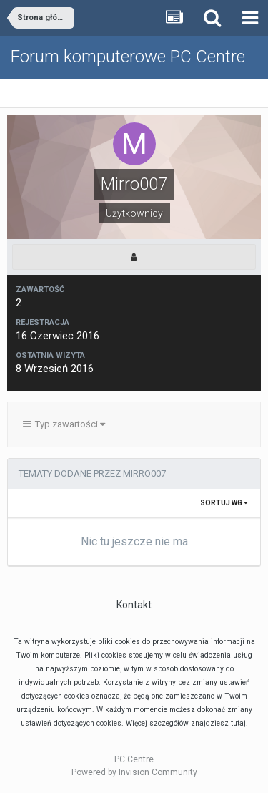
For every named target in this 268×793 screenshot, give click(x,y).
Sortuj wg (224, 503)
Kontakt (134, 604)
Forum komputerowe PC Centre (128, 57)
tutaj (238, 723)
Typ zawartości (64, 424)
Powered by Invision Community (134, 772)
